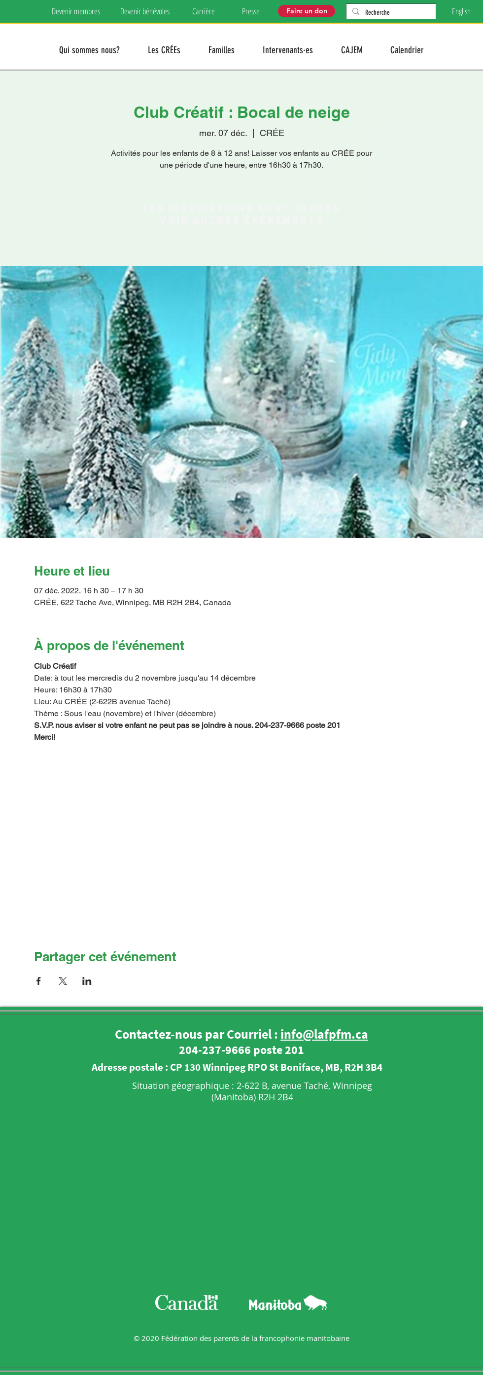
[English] (461, 11)
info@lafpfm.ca (324, 1034)
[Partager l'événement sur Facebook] (38, 981)
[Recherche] (390, 13)
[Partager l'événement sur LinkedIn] (87, 981)
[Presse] (251, 11)
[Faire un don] (306, 11)
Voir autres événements (242, 219)
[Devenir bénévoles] (144, 11)
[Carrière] (203, 11)
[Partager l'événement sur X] (63, 981)
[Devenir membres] (75, 11)
